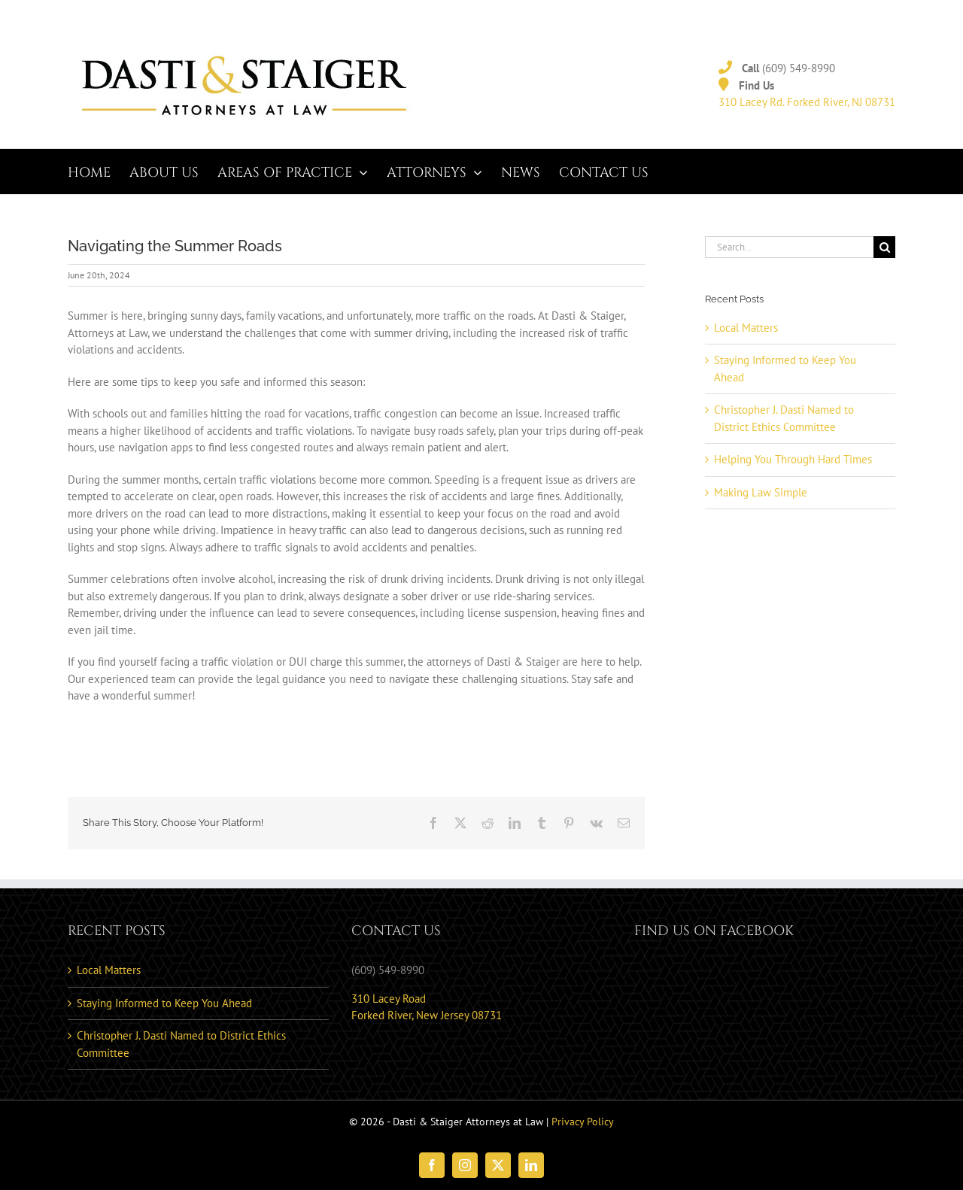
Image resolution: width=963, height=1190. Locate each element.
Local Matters (746, 327)
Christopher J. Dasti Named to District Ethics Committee (181, 1044)
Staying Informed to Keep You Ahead (164, 1003)
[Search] (884, 247)
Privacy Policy (582, 1121)
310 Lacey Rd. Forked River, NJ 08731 (806, 102)
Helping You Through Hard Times (793, 459)
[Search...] (789, 247)
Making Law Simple (760, 492)
